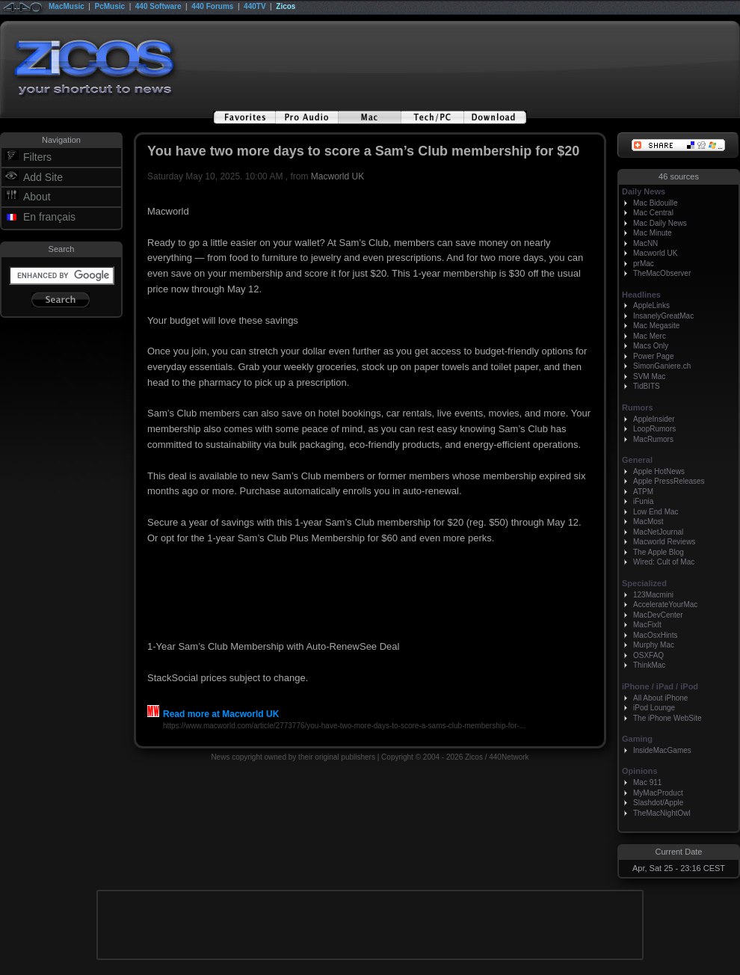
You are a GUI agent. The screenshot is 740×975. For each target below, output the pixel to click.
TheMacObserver (662, 273)
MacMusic (66, 6)
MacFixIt (647, 625)
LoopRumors (654, 429)
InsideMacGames (662, 750)
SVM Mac (649, 376)
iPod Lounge (654, 708)
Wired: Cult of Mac (663, 562)
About (37, 197)
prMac (643, 263)
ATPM (643, 492)
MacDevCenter (658, 615)
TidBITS (646, 386)
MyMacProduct (658, 793)
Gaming (637, 738)
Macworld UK (337, 176)
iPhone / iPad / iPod (660, 686)
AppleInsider (654, 419)
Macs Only (650, 346)
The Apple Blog (658, 552)
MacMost (648, 521)
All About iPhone (660, 698)
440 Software (158, 6)
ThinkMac (649, 665)
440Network (508, 757)
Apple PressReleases (669, 481)
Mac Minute (652, 233)
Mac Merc (649, 336)
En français (49, 217)
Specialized (644, 583)
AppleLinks (651, 305)
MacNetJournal (658, 532)
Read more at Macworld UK (213, 714)
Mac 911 (647, 782)
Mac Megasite (656, 326)
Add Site (43, 177)
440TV (254, 6)
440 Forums (212, 6)
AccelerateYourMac (665, 604)
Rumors (637, 407)
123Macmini (653, 595)
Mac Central (653, 213)
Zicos (285, 6)
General (637, 459)
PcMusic (110, 6)
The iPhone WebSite (667, 718)
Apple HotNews (659, 471)
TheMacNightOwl (662, 813)
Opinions (640, 770)
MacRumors (653, 439)
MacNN (645, 243)
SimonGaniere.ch (662, 366)
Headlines (641, 294)
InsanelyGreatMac (663, 316)
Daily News (643, 191)
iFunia (643, 501)
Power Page (653, 356)
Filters (37, 157)
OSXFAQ (648, 655)
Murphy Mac (653, 645)
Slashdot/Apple (658, 803)
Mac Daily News (660, 223)
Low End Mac (656, 512)
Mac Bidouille (655, 203)
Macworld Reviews (664, 542)
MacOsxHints (655, 635)
